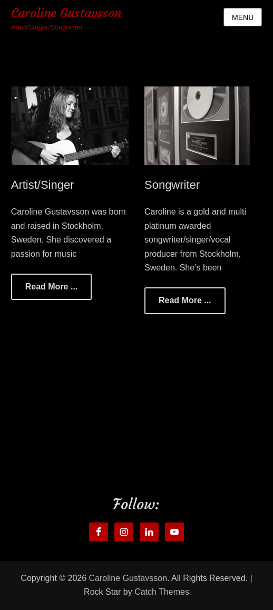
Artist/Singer (42, 184)
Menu (242, 17)
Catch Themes (161, 591)
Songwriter (172, 184)
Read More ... (51, 286)
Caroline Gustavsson (66, 13)
